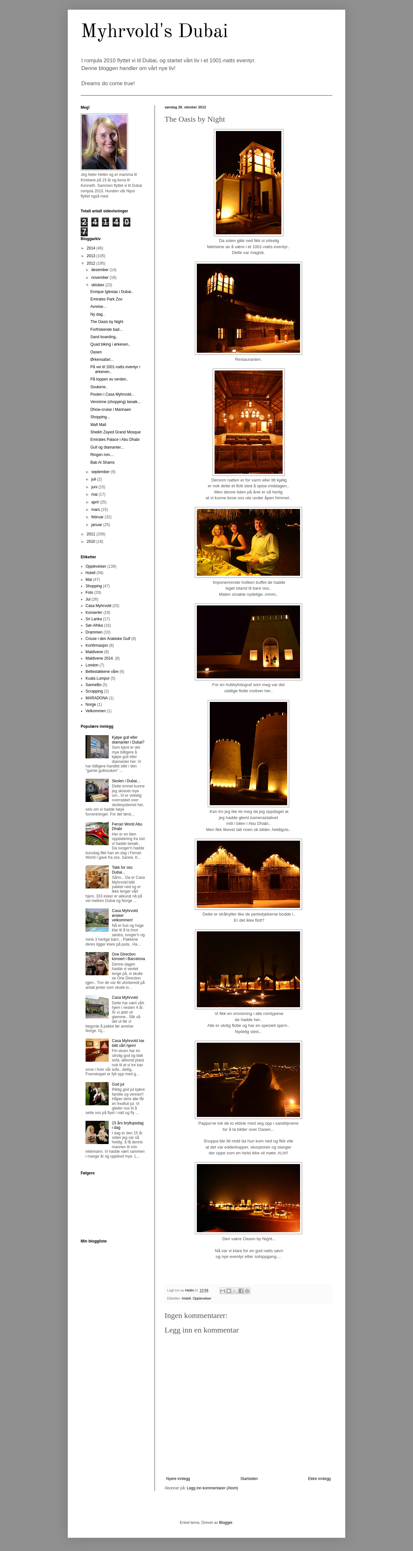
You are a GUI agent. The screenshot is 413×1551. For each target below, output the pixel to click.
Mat (89, 579)
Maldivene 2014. (100, 658)
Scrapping (94, 691)
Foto (89, 592)
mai (95, 494)
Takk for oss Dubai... (122, 869)
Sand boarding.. (104, 337)
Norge (91, 704)
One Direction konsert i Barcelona (128, 956)
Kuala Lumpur (98, 678)
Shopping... (100, 417)
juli (94, 479)
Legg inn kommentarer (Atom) (212, 1488)
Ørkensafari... (102, 359)
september (101, 472)
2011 (91, 534)
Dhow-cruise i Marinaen (110, 409)
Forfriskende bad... (106, 329)
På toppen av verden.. (109, 379)
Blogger (225, 1522)
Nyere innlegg (178, 1478)
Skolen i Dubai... (126, 781)
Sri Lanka (94, 619)
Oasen (96, 352)
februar (98, 517)
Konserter (94, 612)
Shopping (94, 586)
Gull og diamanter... (107, 447)
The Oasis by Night (106, 321)
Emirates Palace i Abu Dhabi (114, 439)
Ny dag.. (97, 314)
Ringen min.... (102, 454)
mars (96, 509)
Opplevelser (202, 1298)
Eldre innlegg (319, 1478)
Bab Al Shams (102, 462)
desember (100, 270)
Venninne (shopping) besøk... (115, 402)
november (100, 277)
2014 (91, 248)
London (92, 665)
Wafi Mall (98, 424)
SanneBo (93, 685)
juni (94, 487)
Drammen (94, 632)
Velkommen (96, 711)
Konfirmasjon (97, 645)
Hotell (186, 1298)
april (95, 502)
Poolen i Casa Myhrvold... (112, 394)
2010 (91, 541)
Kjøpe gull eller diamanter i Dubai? (128, 739)
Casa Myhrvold (98, 605)
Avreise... (98, 306)
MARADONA (97, 698)
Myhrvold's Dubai (154, 32)
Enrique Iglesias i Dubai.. (111, 291)
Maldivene (94, 652)
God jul (118, 1084)
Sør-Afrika (94, 625)
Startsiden (249, 1478)
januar (97, 524)
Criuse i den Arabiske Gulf (108, 638)
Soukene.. (99, 387)
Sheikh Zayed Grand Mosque (115, 432)
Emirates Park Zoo (106, 299)
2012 (91, 263)
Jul (88, 599)
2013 (91, 256)
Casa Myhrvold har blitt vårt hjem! (128, 1043)
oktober (98, 285)
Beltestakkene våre (102, 671)
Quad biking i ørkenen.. (110, 344)
